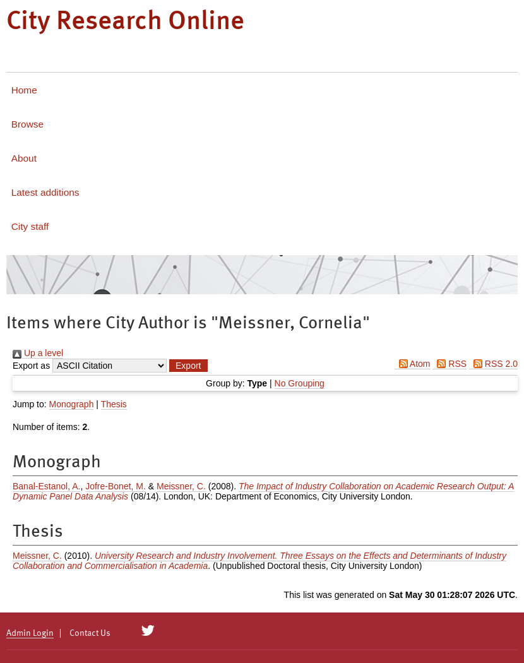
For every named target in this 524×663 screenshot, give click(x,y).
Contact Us (89, 633)
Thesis (114, 404)
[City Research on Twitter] (148, 631)
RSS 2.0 (493, 364)
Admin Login (30, 633)
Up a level (38, 353)
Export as (31, 366)
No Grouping (300, 383)
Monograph (71, 404)
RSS (449, 364)
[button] (188, 365)
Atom (413, 364)
